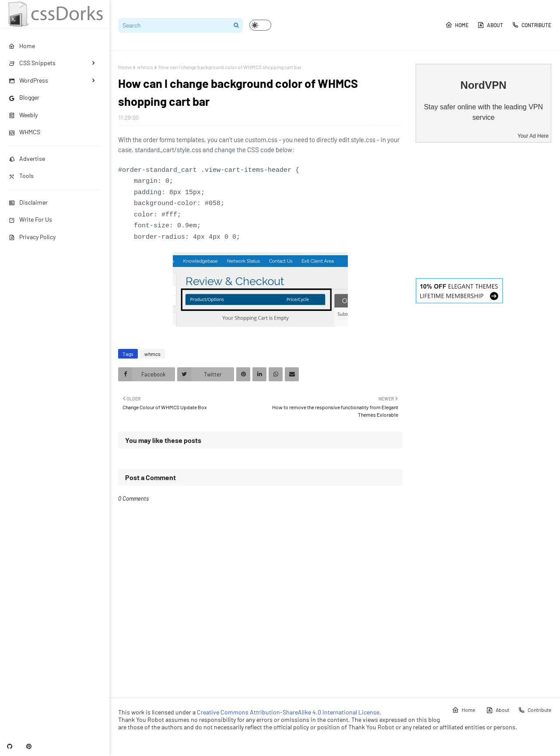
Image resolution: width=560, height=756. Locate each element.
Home (457, 24)
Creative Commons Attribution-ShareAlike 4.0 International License (288, 712)
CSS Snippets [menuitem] (32, 62)
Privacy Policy (32, 236)
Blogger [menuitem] (24, 97)
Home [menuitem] (22, 45)
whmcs (145, 67)
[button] (260, 25)
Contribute (531, 24)
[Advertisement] (483, 210)
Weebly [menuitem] (23, 114)
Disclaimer (28, 202)
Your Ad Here (533, 136)
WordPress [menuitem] (28, 80)
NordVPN (483, 85)
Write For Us (30, 219)
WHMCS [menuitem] (24, 132)
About (490, 24)
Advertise (27, 158)
